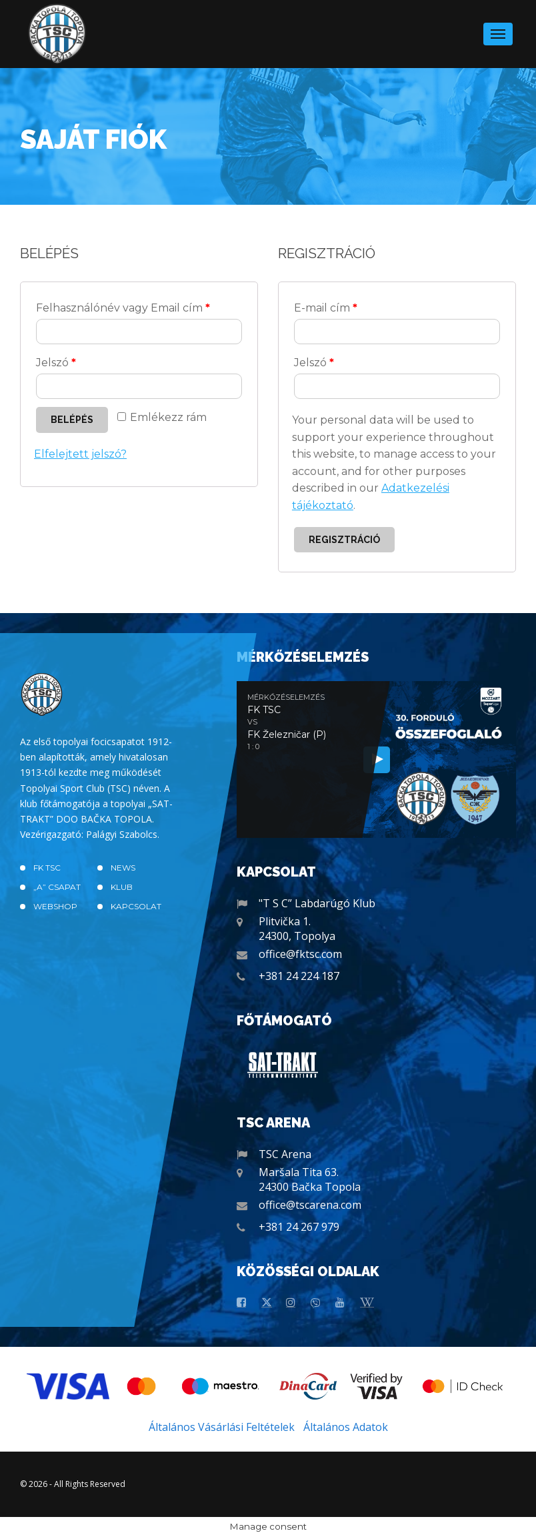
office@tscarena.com (310, 1204)
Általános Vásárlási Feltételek (222, 1427)
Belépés (72, 419)
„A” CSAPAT (57, 887)
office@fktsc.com (300, 954)
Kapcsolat (136, 906)
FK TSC (47, 868)
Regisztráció (344, 539)
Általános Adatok (345, 1427)
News (123, 868)
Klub (122, 887)
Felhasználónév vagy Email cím (123, 308)
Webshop (55, 906)
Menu (498, 30)
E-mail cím (325, 308)
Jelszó (56, 362)
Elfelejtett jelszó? (80, 454)
